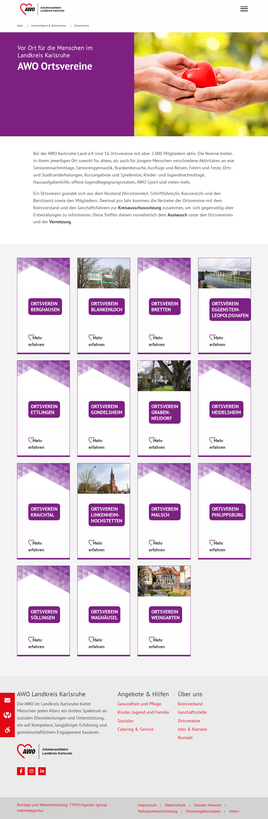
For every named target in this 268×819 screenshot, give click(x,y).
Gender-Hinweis (207, 804)
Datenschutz (175, 804)
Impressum (147, 804)
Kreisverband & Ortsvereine (49, 25)
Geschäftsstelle (192, 712)
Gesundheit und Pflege (139, 704)
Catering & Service (136, 729)
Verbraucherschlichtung (157, 811)
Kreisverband (190, 704)
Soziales (125, 721)
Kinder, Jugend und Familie (143, 712)
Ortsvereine (81, 25)
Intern (234, 811)
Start (20, 25)
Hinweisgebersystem (203, 811)
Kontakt (185, 737)
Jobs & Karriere (192, 729)
